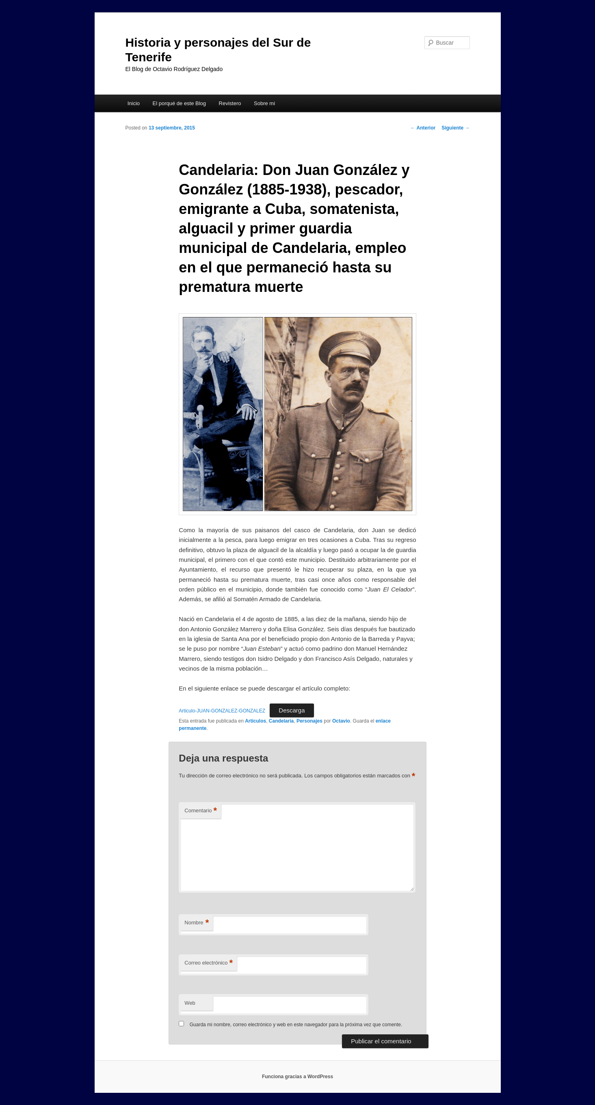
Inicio (134, 103)
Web (189, 1003)
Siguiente (455, 128)
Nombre (196, 923)
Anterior (423, 128)
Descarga (292, 710)
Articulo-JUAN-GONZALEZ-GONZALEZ (222, 711)
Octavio (341, 721)
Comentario (200, 811)
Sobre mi (264, 103)
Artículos (255, 721)
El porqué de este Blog (179, 103)
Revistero (230, 103)
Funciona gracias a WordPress (297, 1076)
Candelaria (281, 721)
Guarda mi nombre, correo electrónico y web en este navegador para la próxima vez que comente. (296, 1024)
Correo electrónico (208, 963)
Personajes (309, 721)
